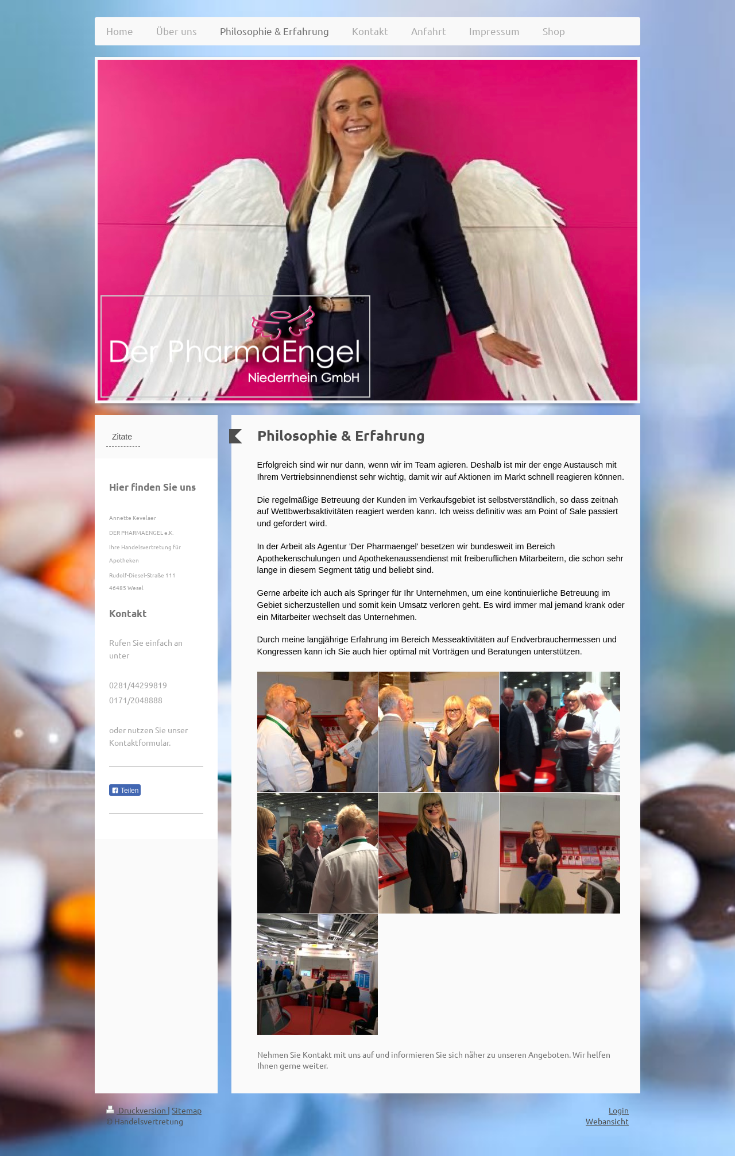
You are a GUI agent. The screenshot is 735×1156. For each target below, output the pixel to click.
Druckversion (137, 1110)
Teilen (124, 791)
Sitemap (187, 1110)
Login (619, 1110)
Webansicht (607, 1121)
